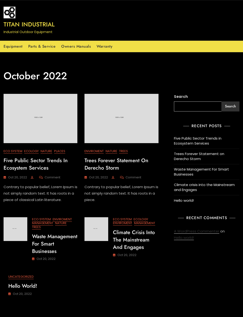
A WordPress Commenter (196, 231)
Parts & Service (42, 46)
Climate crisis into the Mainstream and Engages (134, 239)
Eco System (13, 151)
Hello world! (22, 286)
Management (42, 223)
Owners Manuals (76, 46)
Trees (123, 151)
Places (59, 151)
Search (181, 96)
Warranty (104, 46)
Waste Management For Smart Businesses (201, 172)
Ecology (31, 151)
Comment (52, 177)
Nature (46, 151)
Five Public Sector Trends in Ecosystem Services (36, 163)
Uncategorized (21, 276)
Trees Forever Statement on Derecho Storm (116, 163)
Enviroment (94, 151)
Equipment (13, 46)
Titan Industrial (29, 24)
